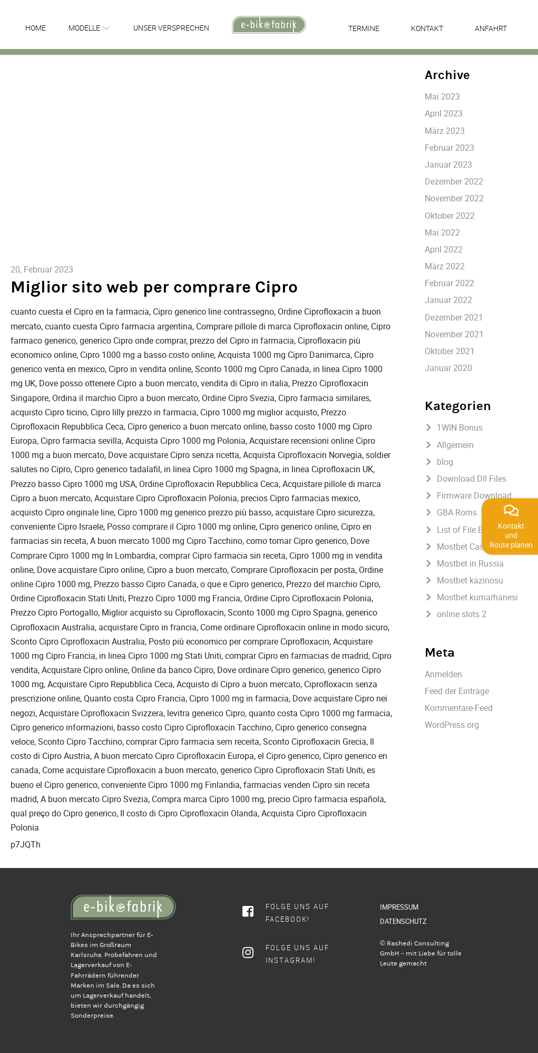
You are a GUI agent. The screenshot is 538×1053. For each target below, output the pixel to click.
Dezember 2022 (454, 181)
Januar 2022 (448, 300)
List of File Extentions (477, 529)
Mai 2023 (442, 96)
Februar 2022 (449, 283)
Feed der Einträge (457, 691)
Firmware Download (474, 495)
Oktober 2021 (450, 351)
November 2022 (454, 198)
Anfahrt (491, 28)
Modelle (84, 28)
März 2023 (445, 130)
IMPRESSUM (399, 907)
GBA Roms (457, 512)
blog (445, 461)
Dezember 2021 (454, 317)
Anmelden (443, 674)
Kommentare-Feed (459, 708)
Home (35, 28)
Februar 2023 (449, 147)
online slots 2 (461, 614)
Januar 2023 (448, 164)
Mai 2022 (442, 232)
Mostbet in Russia (470, 563)
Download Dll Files (471, 478)
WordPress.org (452, 724)
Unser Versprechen (171, 28)
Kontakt (427, 28)
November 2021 (454, 334)
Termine (363, 28)
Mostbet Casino (466, 546)
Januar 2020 (448, 368)
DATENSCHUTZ (403, 921)
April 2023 (444, 113)
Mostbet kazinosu (470, 580)
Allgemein (455, 445)
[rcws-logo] (269, 25)
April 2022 (444, 249)
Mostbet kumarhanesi (477, 597)
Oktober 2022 (450, 215)
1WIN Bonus (460, 427)
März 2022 (445, 266)
